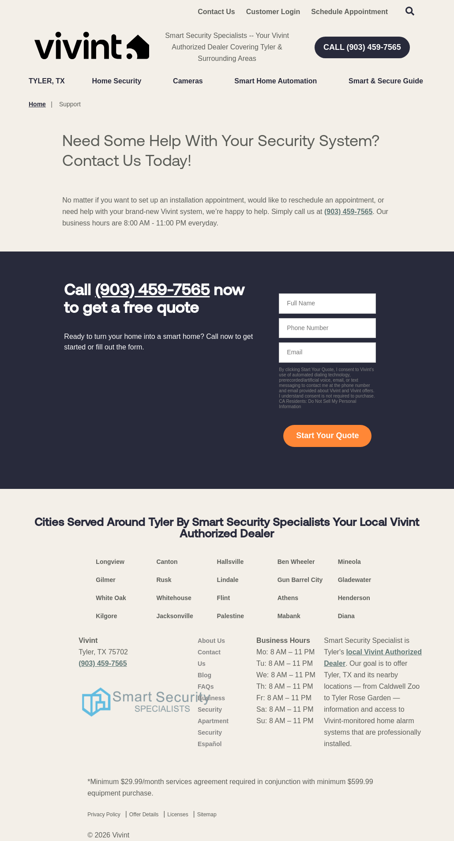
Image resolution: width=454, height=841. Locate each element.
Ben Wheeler (296, 561)
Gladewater (354, 579)
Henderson (354, 597)
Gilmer (105, 579)
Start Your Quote (327, 435)
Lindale (228, 579)
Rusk (163, 579)
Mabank (289, 615)
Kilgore (106, 615)
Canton (166, 561)
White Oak (111, 597)
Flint (223, 597)
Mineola (349, 561)
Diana (346, 615)
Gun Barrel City (300, 579)
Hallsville (230, 561)
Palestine (230, 615)
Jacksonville (174, 615)
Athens (288, 597)
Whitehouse (173, 597)
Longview (110, 561)
